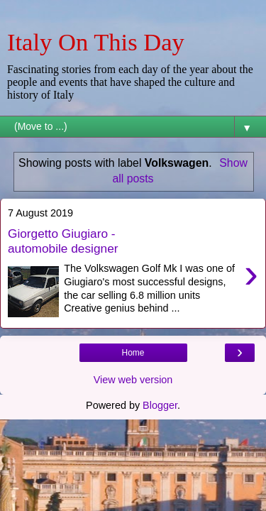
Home (132, 353)
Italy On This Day (95, 41)
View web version (133, 379)
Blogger (160, 405)
